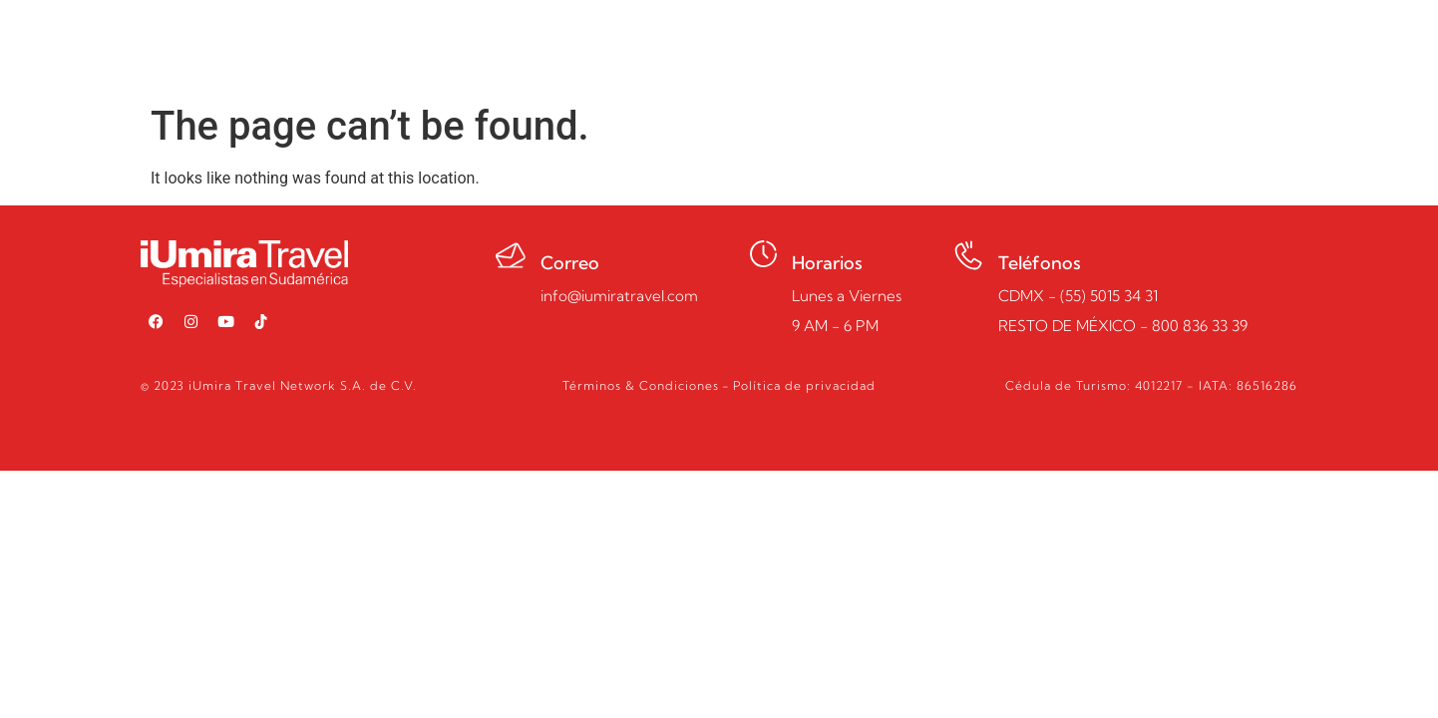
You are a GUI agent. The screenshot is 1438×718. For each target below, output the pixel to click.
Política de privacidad (804, 385)
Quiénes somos (820, 47)
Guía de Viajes (972, 47)
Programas (680, 47)
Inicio (582, 47)
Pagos (1086, 47)
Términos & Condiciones (640, 385)
